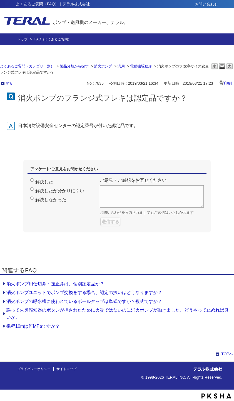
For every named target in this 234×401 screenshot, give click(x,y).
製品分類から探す (74, 66)
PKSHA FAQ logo (216, 396)
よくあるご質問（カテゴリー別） (27, 66)
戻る (9, 84)
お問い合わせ (206, 4)
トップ (23, 39)
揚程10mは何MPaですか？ (33, 326)
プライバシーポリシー (34, 369)
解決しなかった (50, 199)
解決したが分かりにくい (59, 190)
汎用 (121, 66)
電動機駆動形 (141, 66)
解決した (44, 181)
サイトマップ (66, 369)
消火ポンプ (103, 66)
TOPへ (227, 354)
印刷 (228, 83)
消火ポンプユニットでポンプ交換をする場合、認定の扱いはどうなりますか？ (84, 292)
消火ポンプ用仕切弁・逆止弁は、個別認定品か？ (55, 283)
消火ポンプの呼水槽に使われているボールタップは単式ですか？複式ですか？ (84, 301)
